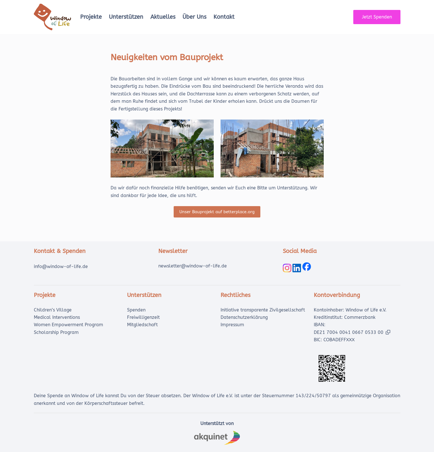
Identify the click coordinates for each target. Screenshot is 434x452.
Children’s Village (53, 310)
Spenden (136, 310)
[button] (388, 332)
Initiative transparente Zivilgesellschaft (263, 310)
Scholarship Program (56, 332)
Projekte (91, 17)
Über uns (194, 17)
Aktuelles (162, 17)
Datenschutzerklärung (244, 317)
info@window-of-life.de (61, 266)
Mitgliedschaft (142, 324)
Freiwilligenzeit (143, 317)
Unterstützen (126, 17)
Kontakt (223, 17)
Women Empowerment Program (68, 324)
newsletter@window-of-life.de (192, 266)
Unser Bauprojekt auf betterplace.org (217, 211)
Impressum (232, 324)
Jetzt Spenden (377, 17)
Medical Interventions (57, 317)
